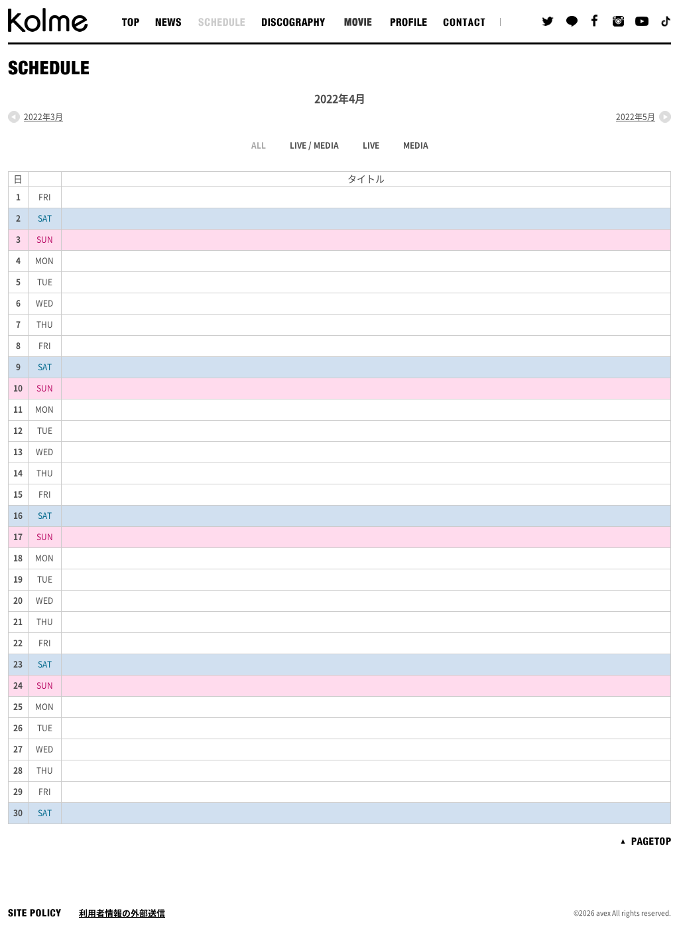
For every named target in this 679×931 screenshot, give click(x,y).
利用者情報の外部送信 (122, 913)
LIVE (371, 145)
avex (603, 913)
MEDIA (415, 145)
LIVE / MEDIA (314, 145)
